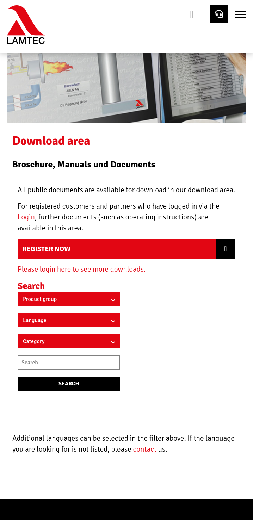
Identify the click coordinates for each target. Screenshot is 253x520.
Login (26, 217)
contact (145, 449)
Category (34, 341)
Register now (46, 248)
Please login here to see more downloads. (82, 269)
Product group (40, 299)
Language (35, 320)
